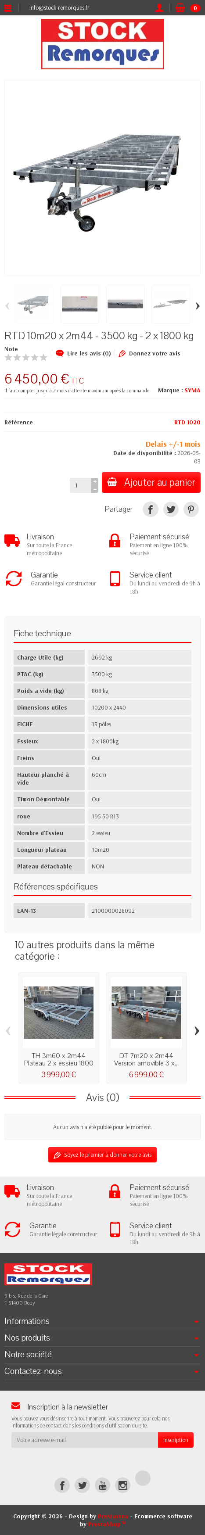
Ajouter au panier (151, 482)
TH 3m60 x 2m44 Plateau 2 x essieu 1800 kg (59, 1063)
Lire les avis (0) (83, 353)
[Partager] (150, 509)
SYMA (192, 390)
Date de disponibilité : (144, 453)
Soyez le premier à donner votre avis (102, 1155)
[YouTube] (102, 1485)
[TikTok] (143, 1478)
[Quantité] (80, 485)
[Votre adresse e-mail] (84, 1439)
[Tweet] (171, 509)
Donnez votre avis (149, 353)
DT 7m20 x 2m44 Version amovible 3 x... (146, 1059)
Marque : (170, 390)
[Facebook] (62, 1485)
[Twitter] (82, 1485)
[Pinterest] (191, 509)
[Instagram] (122, 1485)
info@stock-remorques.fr (59, 7)
